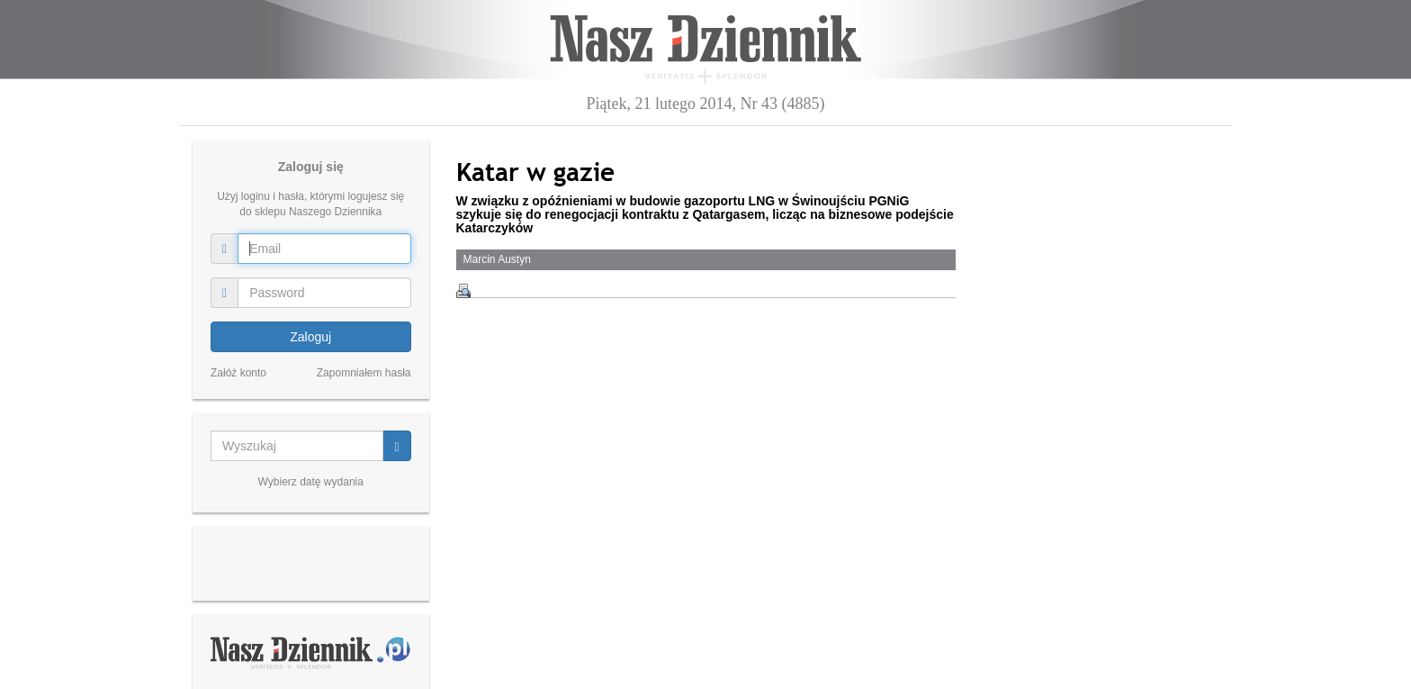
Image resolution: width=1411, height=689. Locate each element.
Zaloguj (310, 337)
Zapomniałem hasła (364, 373)
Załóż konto (238, 373)
